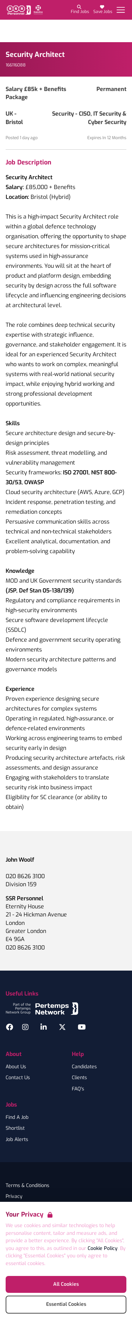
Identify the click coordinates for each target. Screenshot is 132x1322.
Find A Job (17, 1117)
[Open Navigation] (120, 9)
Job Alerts (17, 1139)
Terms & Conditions (27, 1185)
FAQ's (78, 1089)
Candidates (84, 1067)
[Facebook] (9, 1027)
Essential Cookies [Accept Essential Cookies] (66, 1304)
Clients (79, 1078)
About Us (16, 1067)
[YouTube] (82, 1027)
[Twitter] (62, 1027)
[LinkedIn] (43, 1027)
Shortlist (15, 1128)
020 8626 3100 (25, 876)
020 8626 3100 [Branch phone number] (25, 947)
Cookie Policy (103, 1248)
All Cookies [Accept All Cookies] (66, 1284)
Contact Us (18, 1078)
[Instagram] (25, 1027)
